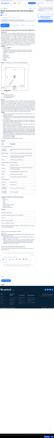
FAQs (1, 301)
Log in (47, 3)
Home (15, 3)
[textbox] (10, 277)
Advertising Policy (22, 300)
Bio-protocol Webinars (31, 302)
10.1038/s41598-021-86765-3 (13, 243)
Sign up (51, 3)
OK (52, 436)
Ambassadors (3, 300)
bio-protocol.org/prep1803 (12, 238)
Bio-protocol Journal (31, 297)
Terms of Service (44, 307)
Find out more (47, 436)
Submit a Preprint (32, 3)
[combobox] (14, 277)
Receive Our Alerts (40, 3)
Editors (2, 298)
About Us (2, 296)
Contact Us (2, 303)
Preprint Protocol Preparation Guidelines (13, 303)
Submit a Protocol (13, 297)
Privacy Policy (51, 307)
